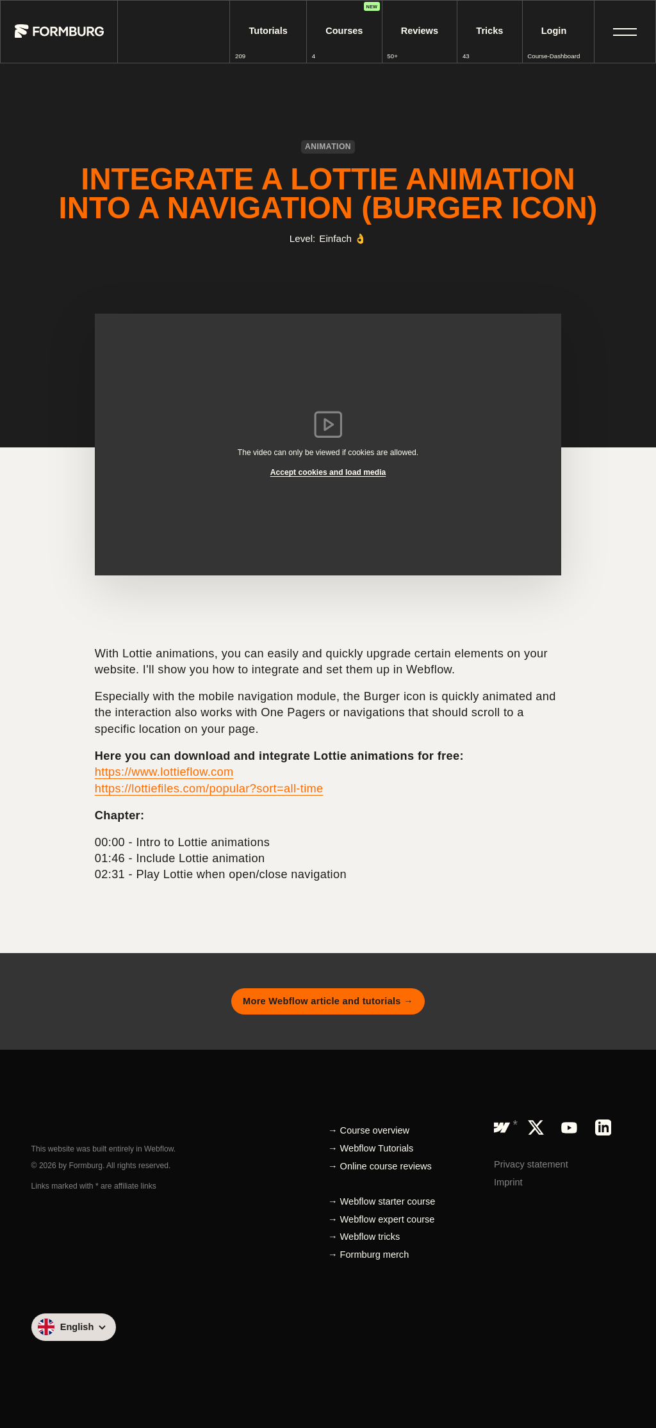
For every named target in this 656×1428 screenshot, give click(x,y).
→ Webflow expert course (381, 1219)
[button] (624, 32)
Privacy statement (531, 1164)
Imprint (508, 1182)
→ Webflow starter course (381, 1201)
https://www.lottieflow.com (164, 772)
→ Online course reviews (380, 1166)
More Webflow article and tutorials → (328, 1001)
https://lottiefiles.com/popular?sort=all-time (209, 788)
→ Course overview (368, 1130)
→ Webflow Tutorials (370, 1148)
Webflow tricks (370, 1236)
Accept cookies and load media (328, 472)
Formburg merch (374, 1254)
